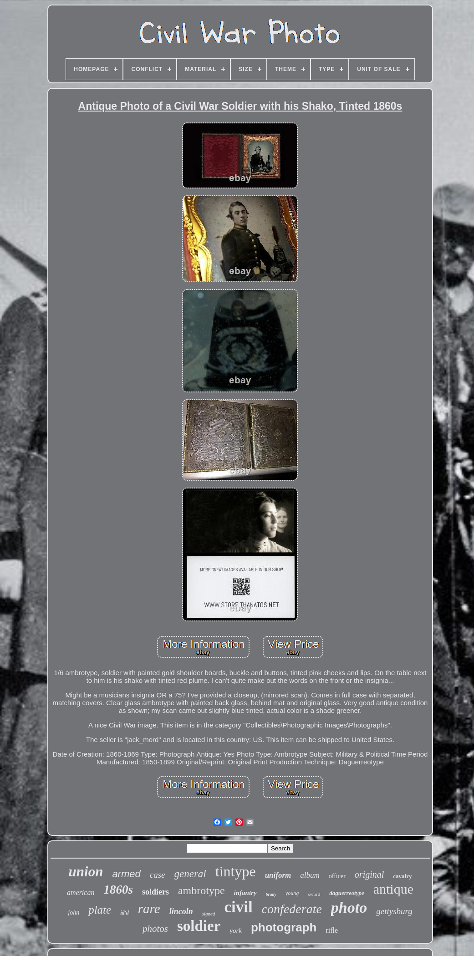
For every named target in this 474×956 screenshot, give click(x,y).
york (235, 930)
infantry (245, 892)
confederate (292, 909)
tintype (235, 871)
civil (238, 907)
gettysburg (394, 911)
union (86, 872)
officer (337, 876)
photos (155, 928)
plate (99, 910)
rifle (332, 930)
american (80, 892)
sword (314, 894)
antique (393, 888)
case (157, 875)
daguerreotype (346, 893)
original (369, 875)
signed (208, 913)
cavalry (402, 876)
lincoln (181, 911)
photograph (283, 927)
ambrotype (201, 890)
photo (349, 907)
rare (149, 908)
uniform (278, 875)
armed (126, 874)
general (190, 874)
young (292, 893)
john (73, 912)
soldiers (155, 891)
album (310, 875)
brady (271, 894)
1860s (118, 889)
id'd (124, 913)
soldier (198, 926)
